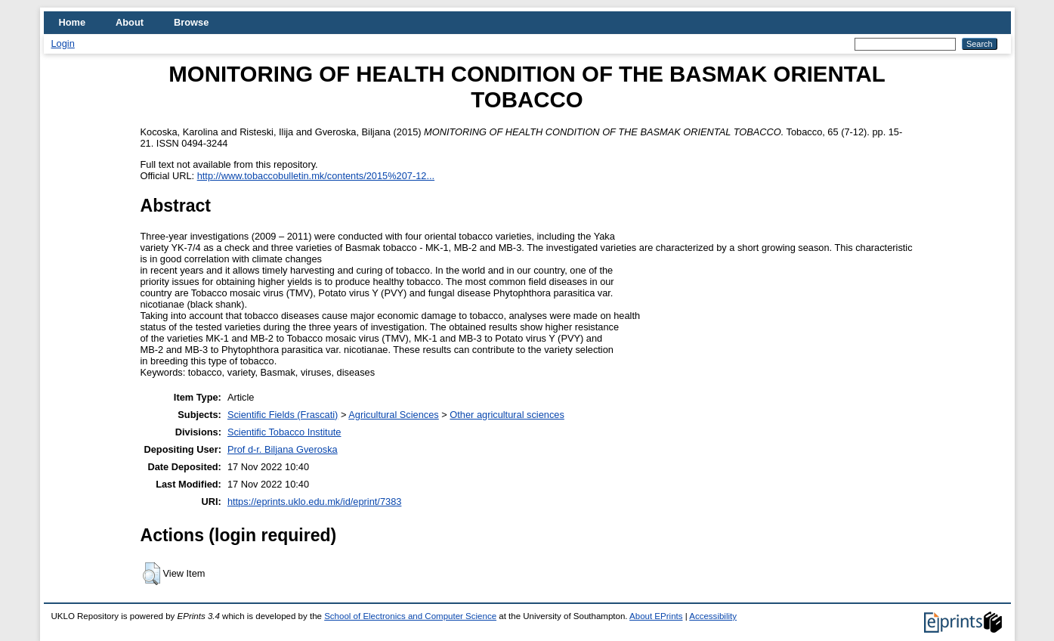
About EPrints (655, 616)
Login (63, 43)
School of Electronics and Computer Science (410, 616)
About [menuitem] (130, 22)
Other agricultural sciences (507, 414)
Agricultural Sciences (393, 414)
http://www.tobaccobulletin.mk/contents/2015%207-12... (315, 175)
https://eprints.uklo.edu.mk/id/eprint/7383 (314, 501)
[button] (151, 573)
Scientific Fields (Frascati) (282, 414)
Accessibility (713, 616)
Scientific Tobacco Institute (284, 432)
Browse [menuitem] (191, 22)
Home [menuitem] (72, 22)
